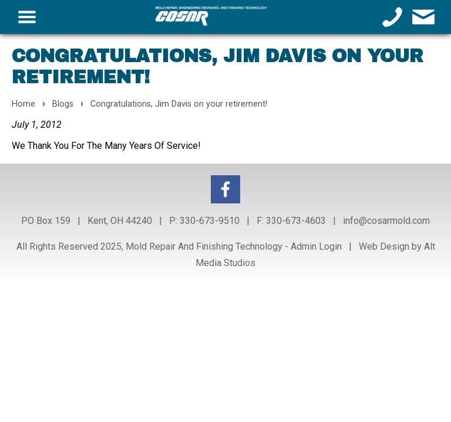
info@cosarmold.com (386, 220)
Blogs (62, 104)
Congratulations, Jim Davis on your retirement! (178, 104)
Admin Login (316, 246)
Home (23, 104)
